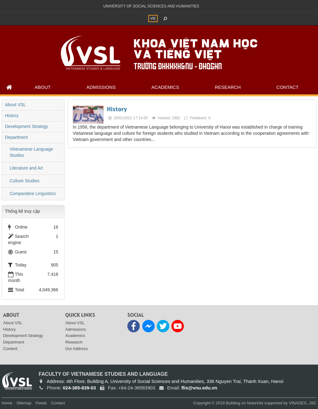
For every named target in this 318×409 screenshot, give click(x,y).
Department (16, 137)
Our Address (76, 348)
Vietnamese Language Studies (31, 152)
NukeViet (255, 403)
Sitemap (23, 403)
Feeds (41, 403)
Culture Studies (24, 180)
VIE (153, 18)
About (43, 87)
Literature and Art (26, 168)
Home (7, 403)
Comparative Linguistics (33, 193)
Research (228, 87)
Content (10, 348)
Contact (287, 87)
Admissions (101, 87)
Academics (165, 87)
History (117, 109)
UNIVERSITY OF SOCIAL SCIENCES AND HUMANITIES (151, 6)
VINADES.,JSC (302, 403)
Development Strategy (26, 126)
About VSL (15, 104)
